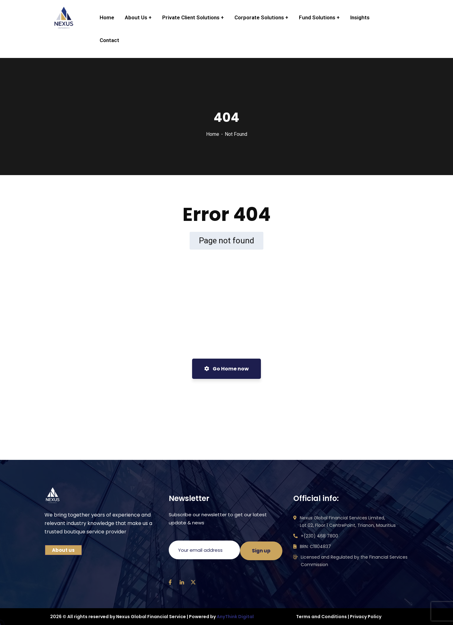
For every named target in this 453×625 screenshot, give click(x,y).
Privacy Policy (365, 616)
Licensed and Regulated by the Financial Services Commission (354, 561)
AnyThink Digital (235, 616)
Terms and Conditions (321, 616)
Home (212, 134)
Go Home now (226, 368)
